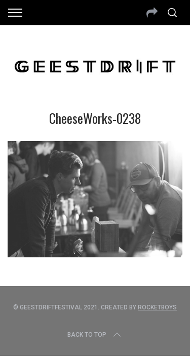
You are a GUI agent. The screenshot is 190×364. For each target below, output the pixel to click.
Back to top (95, 334)
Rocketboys (157, 307)
